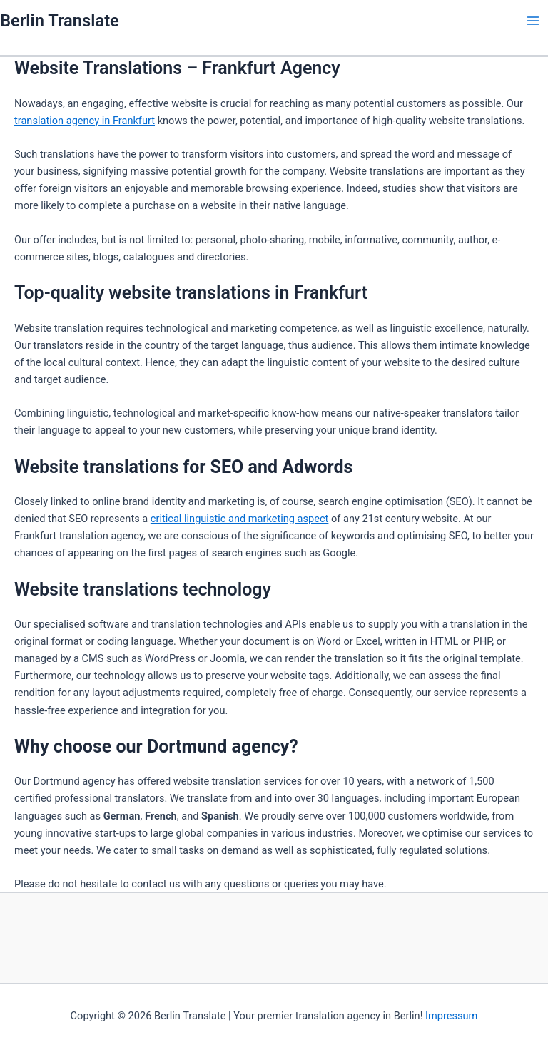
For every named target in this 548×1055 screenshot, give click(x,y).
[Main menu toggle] (533, 21)
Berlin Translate (59, 21)
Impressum (451, 1015)
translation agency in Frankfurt (84, 120)
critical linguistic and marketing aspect (240, 518)
